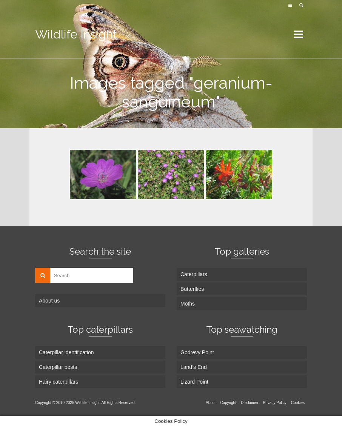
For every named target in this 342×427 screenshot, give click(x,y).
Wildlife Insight (76, 34)
